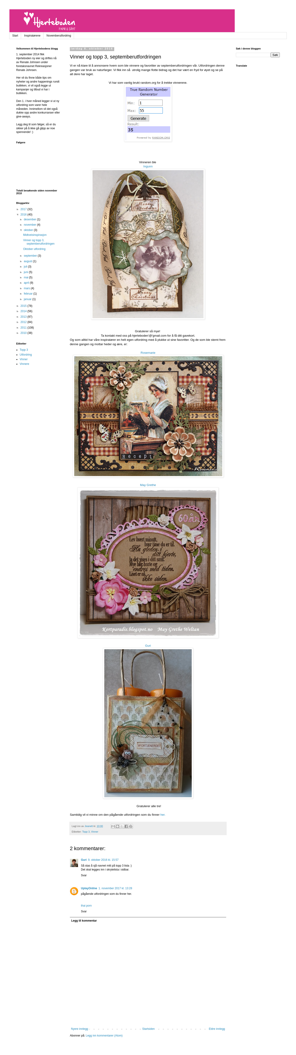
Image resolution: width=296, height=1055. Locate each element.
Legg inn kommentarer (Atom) (104, 1035)
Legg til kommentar (84, 920)
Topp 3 (85, 831)
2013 (24, 316)
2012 (24, 322)
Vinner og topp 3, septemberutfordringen (39, 242)
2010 (24, 333)
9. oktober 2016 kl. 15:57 (103, 859)
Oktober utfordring (34, 249)
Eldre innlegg (217, 1028)
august (28, 261)
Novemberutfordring (58, 35)
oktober (29, 230)
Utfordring (26, 354)
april (27, 282)
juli (26, 266)
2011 (24, 327)
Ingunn (148, 166)
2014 (24, 311)
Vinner (94, 831)
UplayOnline (89, 888)
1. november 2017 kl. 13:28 (115, 888)
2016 (24, 214)
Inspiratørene (32, 35)
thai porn (86, 905)
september (31, 255)
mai (26, 277)
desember (30, 219)
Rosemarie (148, 352)
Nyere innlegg (79, 1028)
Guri (148, 645)
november (30, 224)
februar (28, 293)
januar (28, 299)
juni (26, 272)
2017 (24, 209)
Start (15, 35)
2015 (24, 306)
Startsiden (148, 1028)
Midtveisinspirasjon (34, 235)
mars (27, 288)
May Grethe (148, 485)
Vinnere (24, 364)
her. (162, 814)
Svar (84, 875)
